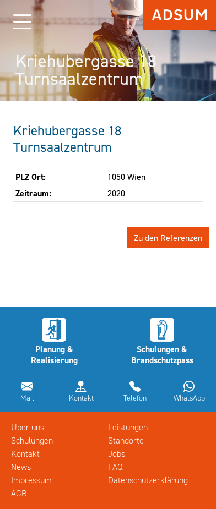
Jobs (116, 453)
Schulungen (32, 440)
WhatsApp (189, 398)
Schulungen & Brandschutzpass (162, 354)
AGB (19, 493)
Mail (27, 398)
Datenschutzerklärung (148, 480)
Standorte (126, 440)
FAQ (115, 467)
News (21, 467)
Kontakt (81, 398)
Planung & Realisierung (54, 354)
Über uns (27, 427)
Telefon (135, 398)
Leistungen (128, 427)
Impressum (31, 480)
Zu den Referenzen (168, 237)
